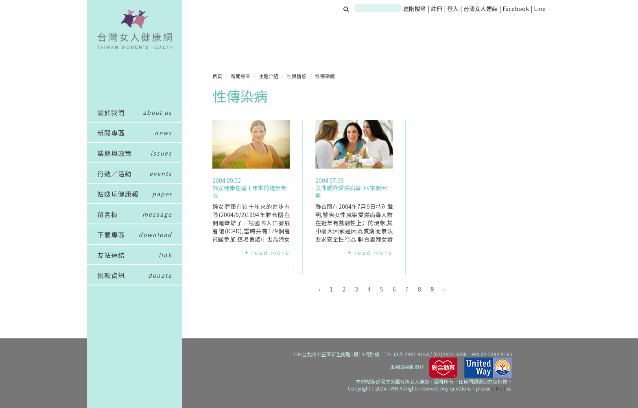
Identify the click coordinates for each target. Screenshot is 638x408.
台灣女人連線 (480, 8)
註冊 (437, 8)
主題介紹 (268, 75)
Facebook (516, 8)
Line (540, 8)
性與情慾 (296, 75)
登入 (453, 8)
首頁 (217, 75)
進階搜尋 (414, 8)
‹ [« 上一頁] (319, 289)
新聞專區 (240, 75)
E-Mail (498, 388)
